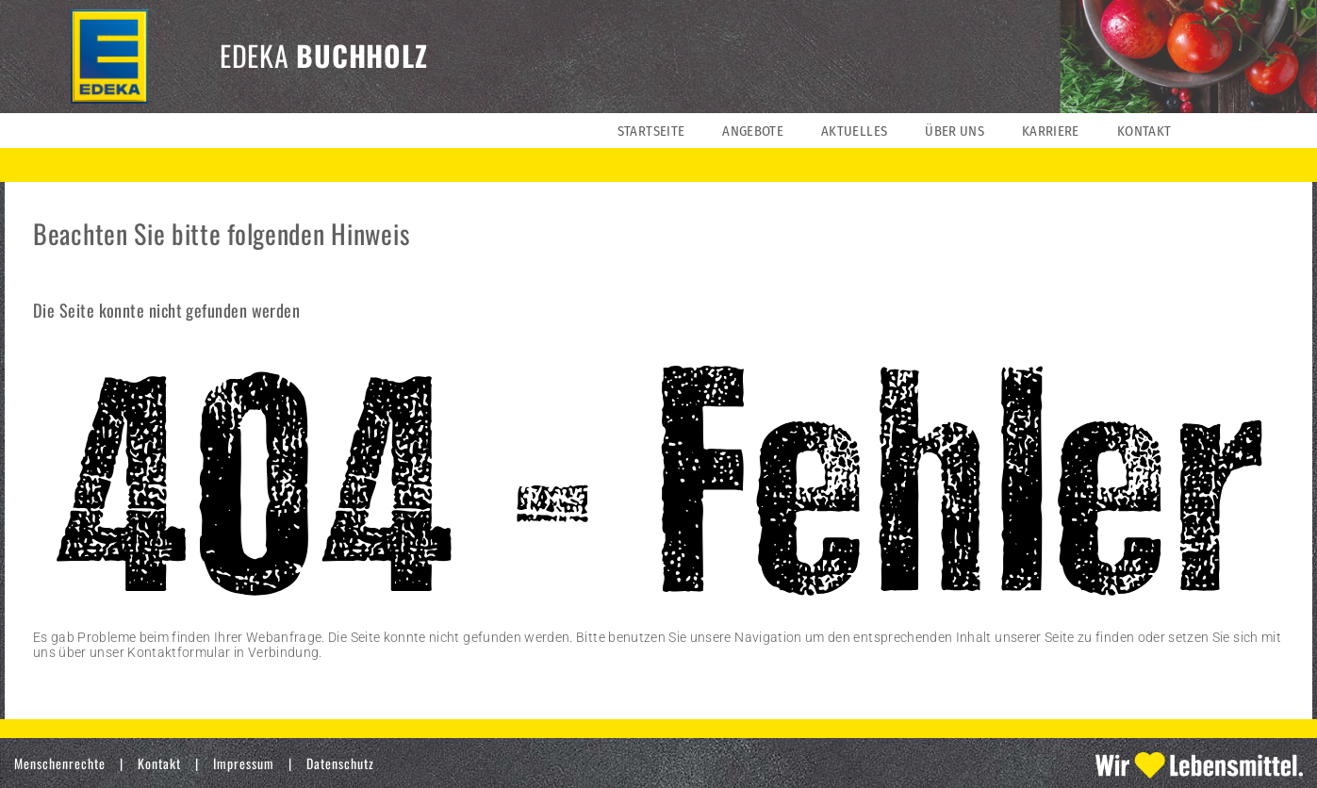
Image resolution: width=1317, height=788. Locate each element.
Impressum (243, 763)
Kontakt (159, 763)
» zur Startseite (79, 682)
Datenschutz (340, 763)
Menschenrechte (60, 763)
